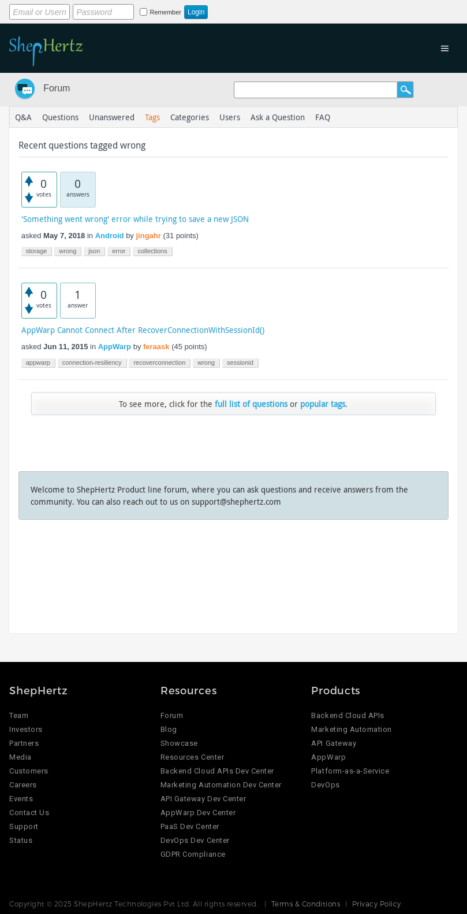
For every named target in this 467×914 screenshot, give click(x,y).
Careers (23, 784)
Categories (189, 117)
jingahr (148, 235)
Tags (152, 117)
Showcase (179, 743)
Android (109, 235)
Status (20, 840)
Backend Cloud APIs (347, 715)
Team (18, 715)
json (94, 250)
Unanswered (112, 117)
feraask (156, 346)
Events (21, 798)
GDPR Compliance (193, 854)
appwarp (38, 362)
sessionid (240, 362)
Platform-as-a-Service (350, 771)
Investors (26, 729)
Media (20, 757)
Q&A (23, 117)
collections (152, 250)
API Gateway (333, 743)
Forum (56, 88)
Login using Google (304, 10)
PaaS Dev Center (189, 826)
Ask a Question (278, 117)
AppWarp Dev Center (198, 812)
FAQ (322, 117)
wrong (67, 250)
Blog (168, 729)
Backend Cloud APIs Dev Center (217, 771)
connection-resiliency (92, 362)
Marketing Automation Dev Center (221, 784)
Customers (28, 771)
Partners (24, 743)
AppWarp (114, 346)
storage (36, 250)
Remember (165, 12)
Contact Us (29, 812)
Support (24, 826)
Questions (60, 117)
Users (229, 117)
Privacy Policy (376, 904)
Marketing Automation (351, 729)
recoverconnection (159, 362)
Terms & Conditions (306, 904)
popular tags (322, 403)
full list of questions (251, 403)
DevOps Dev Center (195, 840)
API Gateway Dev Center (203, 798)
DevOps (325, 784)
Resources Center (192, 757)
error (118, 250)
